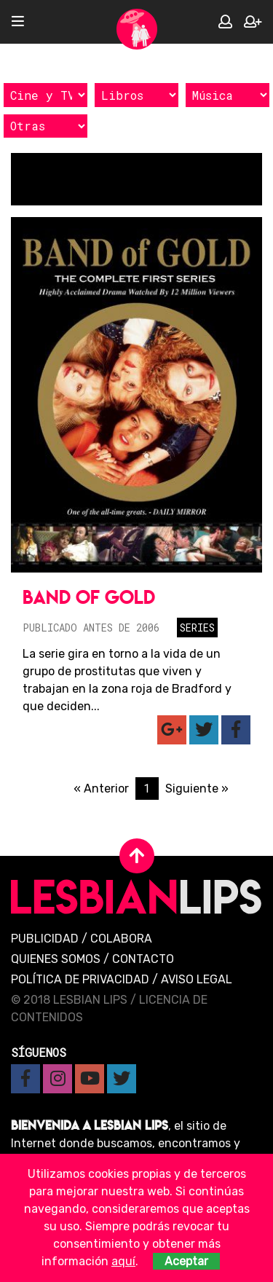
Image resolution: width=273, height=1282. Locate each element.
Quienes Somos (55, 959)
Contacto (143, 959)
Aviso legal (196, 979)
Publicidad (45, 938)
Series (197, 627)
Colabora (121, 938)
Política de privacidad (80, 979)
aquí (123, 1261)
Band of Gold (89, 597)
